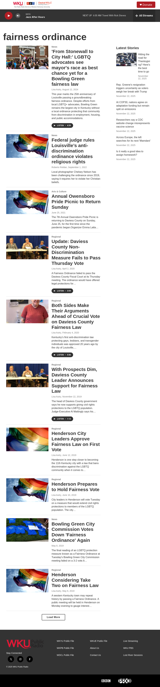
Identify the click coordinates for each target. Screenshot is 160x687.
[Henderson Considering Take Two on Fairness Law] (27, 580)
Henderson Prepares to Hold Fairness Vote (75, 486)
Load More (53, 617)
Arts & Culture (59, 191)
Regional (56, 236)
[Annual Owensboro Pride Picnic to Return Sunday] (27, 202)
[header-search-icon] (132, 4)
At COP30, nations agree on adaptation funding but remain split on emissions (132, 105)
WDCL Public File (65, 655)
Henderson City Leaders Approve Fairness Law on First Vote (76, 441)
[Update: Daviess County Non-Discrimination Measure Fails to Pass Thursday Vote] (27, 247)
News (54, 47)
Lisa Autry (56, 89)
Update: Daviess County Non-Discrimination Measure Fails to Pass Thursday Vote (76, 252)
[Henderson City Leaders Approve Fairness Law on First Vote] (27, 439)
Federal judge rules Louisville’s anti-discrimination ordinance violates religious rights (73, 150)
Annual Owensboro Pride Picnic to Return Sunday (76, 202)
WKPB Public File (65, 648)
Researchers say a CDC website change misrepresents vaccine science (133, 123)
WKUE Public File (98, 641)
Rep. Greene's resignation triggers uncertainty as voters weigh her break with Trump (132, 88)
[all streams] (144, 15)
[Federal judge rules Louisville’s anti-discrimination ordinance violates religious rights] (27, 146)
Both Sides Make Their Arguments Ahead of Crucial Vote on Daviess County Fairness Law (76, 316)
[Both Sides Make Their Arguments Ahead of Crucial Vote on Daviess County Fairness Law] (27, 311)
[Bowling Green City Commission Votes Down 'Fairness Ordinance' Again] (27, 530)
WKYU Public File (65, 641)
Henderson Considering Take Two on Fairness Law (75, 580)
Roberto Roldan (59, 167)
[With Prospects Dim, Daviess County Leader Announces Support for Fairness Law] (27, 375)
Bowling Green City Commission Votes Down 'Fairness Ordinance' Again (73, 532)
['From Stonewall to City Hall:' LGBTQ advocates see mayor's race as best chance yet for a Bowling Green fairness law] (27, 57)
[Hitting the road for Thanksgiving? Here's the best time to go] (126, 59)
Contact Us (95, 655)
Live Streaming (130, 641)
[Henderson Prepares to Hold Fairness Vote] (27, 490)
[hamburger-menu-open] (8, 5)
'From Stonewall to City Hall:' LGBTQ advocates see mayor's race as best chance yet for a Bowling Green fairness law (75, 68)
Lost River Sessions (133, 655)
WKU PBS (128, 648)
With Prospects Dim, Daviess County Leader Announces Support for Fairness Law (75, 380)
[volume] (18, 15)
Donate (147, 4)
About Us (94, 648)
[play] (8, 16)
